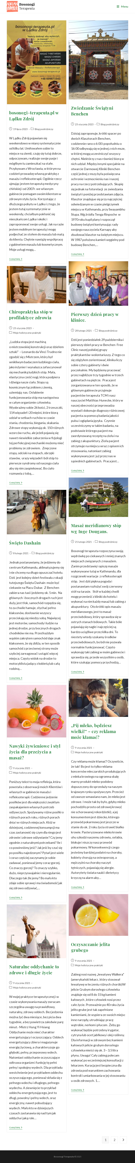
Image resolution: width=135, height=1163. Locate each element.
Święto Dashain (25, 543)
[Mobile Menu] (122, 6)
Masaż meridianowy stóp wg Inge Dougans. (96, 528)
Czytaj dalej (15, 259)
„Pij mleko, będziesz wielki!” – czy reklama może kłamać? (93, 731)
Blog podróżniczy (44, 129)
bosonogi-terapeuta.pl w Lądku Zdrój (34, 115)
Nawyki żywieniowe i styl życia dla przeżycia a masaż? (34, 751)
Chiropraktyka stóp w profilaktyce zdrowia (31, 314)
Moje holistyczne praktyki (27, 332)
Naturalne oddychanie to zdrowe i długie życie (34, 969)
